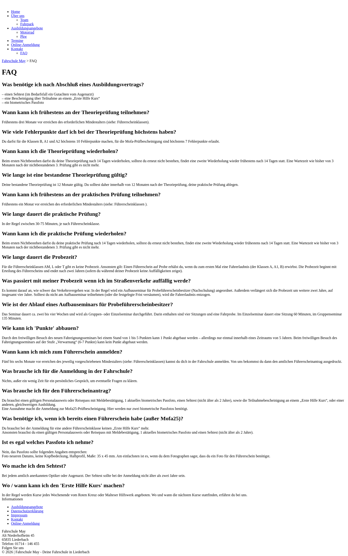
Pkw (23, 36)
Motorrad (27, 32)
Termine (17, 41)
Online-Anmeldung (25, 45)
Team (24, 20)
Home (15, 12)
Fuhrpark (27, 24)
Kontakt (17, 49)
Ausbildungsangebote (27, 28)
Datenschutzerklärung (27, 511)
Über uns (17, 16)
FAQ (23, 53)
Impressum (19, 515)
